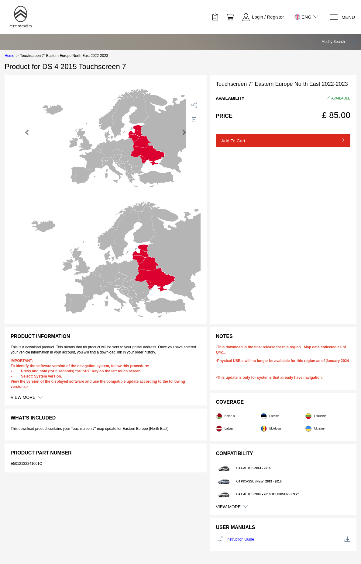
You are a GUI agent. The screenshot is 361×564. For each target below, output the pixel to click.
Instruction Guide (283, 540)
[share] (194, 104)
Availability (230, 98)
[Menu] (342, 17)
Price (224, 116)
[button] (338, 41)
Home (9, 56)
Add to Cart (233, 140)
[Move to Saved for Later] (194, 119)
